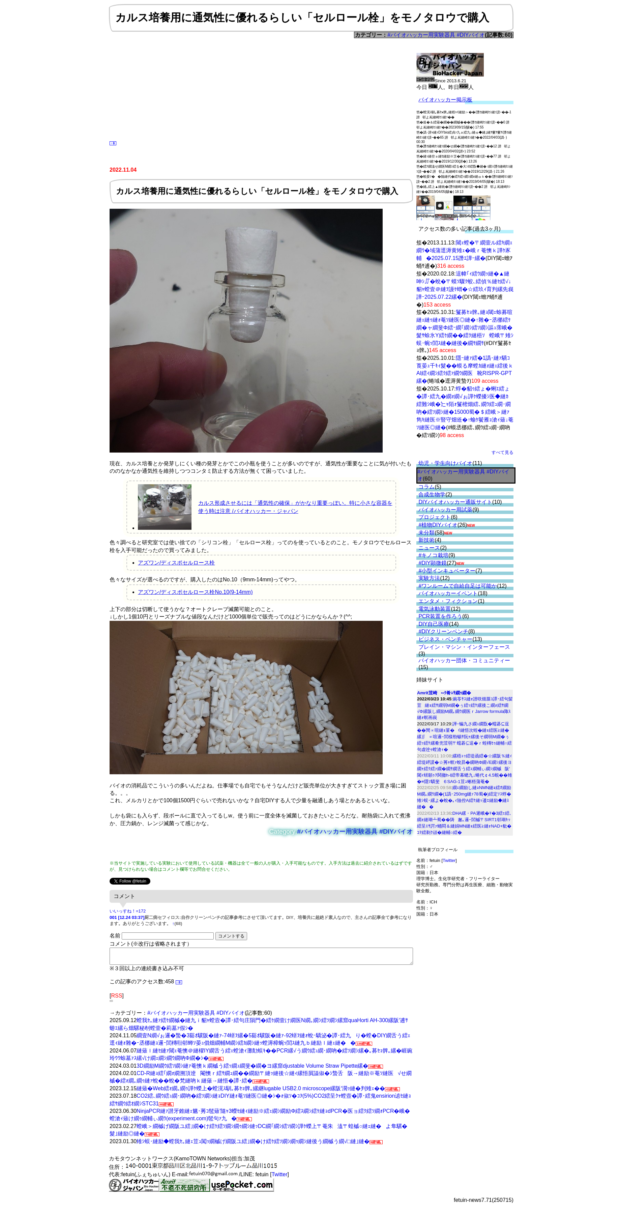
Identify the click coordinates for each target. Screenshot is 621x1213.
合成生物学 (431, 494)
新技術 (426, 540)
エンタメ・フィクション (448, 601)
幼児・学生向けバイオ (445, 463)
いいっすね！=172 (128, 911)
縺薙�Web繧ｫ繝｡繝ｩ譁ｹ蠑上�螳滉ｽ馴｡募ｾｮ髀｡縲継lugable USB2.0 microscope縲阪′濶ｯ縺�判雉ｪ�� (261, 1091)
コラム (426, 487)
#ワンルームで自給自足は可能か (457, 586)
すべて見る (502, 452)
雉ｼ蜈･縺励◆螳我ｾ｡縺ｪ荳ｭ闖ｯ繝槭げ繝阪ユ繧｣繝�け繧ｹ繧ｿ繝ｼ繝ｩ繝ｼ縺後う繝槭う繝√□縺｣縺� (253, 1144)
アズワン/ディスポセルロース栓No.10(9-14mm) (195, 592)
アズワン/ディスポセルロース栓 (176, 563)
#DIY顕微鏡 (432, 563)
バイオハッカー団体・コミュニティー (464, 660)
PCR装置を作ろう (440, 616)
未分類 (426, 533)
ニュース (429, 548)
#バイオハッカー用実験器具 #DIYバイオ (436, 35)
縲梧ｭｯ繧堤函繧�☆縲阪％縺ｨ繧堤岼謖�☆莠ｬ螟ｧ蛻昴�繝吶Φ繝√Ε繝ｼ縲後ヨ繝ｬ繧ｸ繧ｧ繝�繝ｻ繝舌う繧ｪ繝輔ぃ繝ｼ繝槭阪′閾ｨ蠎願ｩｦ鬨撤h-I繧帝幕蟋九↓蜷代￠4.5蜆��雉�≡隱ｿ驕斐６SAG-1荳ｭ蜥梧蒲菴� (464, 768)
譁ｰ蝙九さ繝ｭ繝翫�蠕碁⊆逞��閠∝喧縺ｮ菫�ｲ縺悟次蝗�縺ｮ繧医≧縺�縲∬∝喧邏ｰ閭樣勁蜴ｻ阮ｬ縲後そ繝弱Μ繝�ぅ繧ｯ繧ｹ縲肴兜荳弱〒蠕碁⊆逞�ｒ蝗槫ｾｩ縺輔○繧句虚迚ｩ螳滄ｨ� (464, 736)
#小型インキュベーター (446, 571)
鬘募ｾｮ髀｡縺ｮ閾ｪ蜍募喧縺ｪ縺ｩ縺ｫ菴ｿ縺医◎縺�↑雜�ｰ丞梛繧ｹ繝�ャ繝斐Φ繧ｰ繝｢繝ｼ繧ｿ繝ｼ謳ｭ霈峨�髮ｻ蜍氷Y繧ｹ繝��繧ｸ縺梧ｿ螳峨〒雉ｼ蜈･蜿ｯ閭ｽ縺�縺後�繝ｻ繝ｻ (464, 327)
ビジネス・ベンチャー (445, 639)
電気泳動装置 (434, 609)
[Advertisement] (261, 88)
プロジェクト (434, 517)
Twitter (449, 860)
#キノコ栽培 (433, 555)
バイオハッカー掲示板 (445, 100)
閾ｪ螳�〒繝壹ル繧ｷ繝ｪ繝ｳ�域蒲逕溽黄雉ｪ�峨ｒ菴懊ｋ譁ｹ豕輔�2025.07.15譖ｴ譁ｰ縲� (464, 250)
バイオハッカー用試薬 (445, 510)
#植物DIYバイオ (437, 525)
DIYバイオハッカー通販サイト (455, 502)
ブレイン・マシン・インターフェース (464, 647)
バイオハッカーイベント (448, 593)
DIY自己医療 (433, 624)
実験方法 (429, 578)
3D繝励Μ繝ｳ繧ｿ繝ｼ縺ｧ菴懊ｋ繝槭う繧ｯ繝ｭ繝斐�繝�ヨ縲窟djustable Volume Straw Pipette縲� (252, 1069)
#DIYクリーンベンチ (443, 631)
